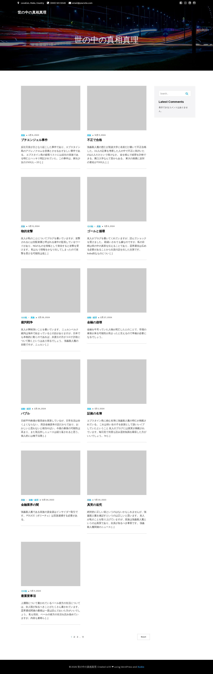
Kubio (141, 666)
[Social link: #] (181, 3)
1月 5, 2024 (99, 409)
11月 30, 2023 (100, 500)
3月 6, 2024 (109, 226)
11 (83, 636)
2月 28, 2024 (44, 317)
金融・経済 (92, 317)
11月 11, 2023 (35, 591)
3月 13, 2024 (33, 226)
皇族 (23, 135)
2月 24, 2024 (40, 409)
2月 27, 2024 (106, 317)
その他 (90, 226)
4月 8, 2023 (33, 135)
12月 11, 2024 (100, 135)
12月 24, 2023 (48, 500)
